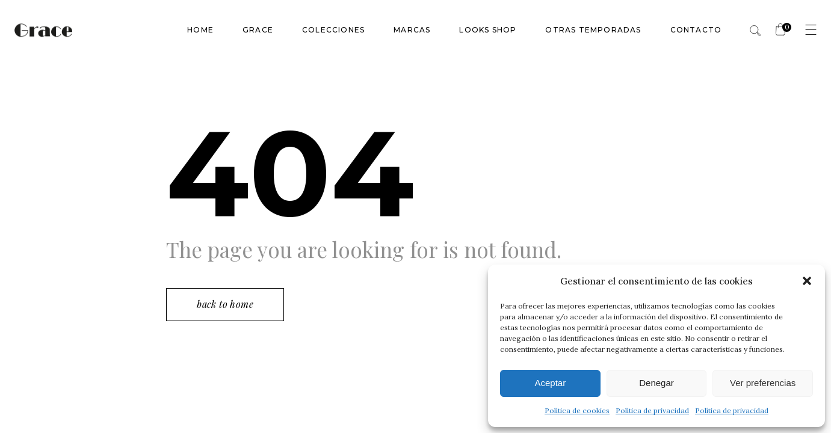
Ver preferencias (762, 383)
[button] (807, 281)
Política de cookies (577, 410)
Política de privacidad (652, 410)
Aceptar (550, 383)
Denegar (656, 383)
